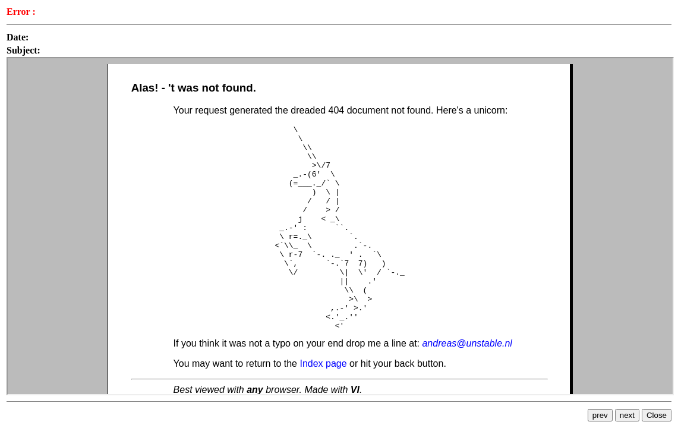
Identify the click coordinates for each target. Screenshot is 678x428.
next (627, 415)
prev (600, 415)
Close (657, 415)
